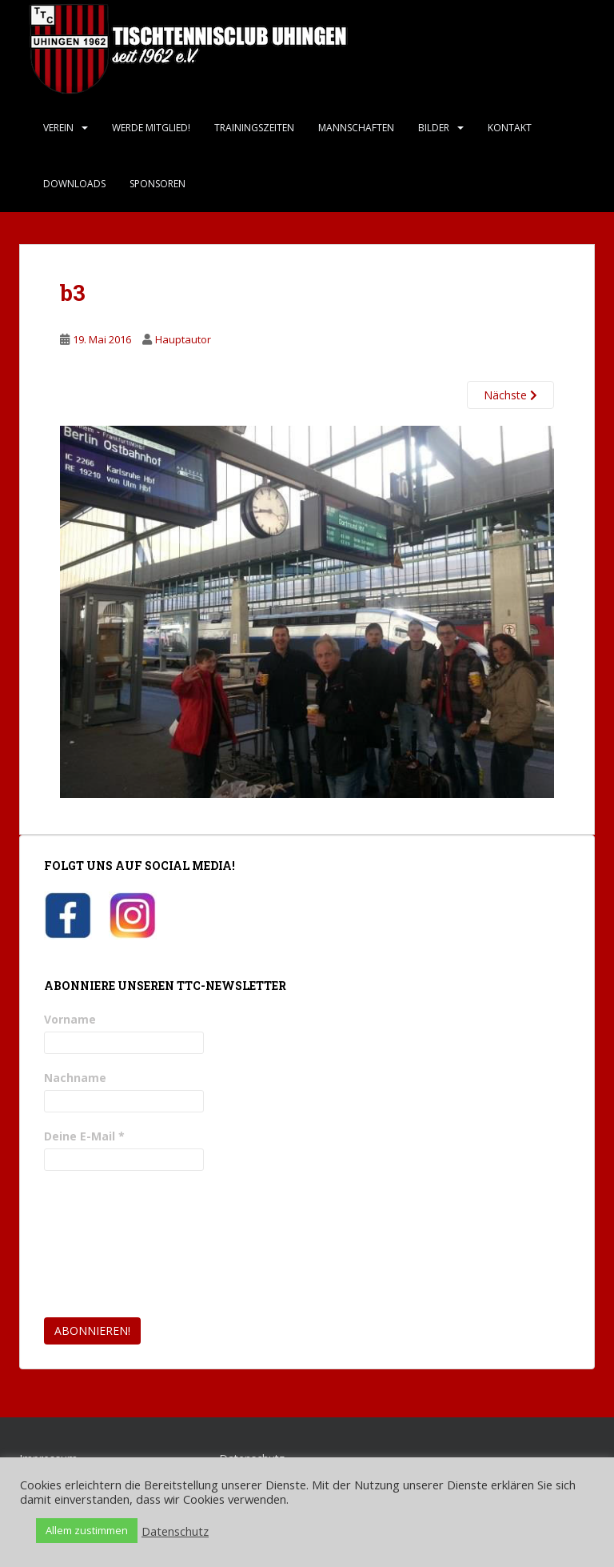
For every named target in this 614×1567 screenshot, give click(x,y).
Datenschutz (175, 1531)
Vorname (70, 1019)
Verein (58, 127)
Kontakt (510, 127)
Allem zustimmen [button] (87, 1530)
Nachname (75, 1077)
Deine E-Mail (84, 1136)
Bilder (433, 127)
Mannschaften (356, 127)
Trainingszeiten (254, 127)
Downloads (74, 183)
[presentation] (109, 1244)
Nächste (510, 395)
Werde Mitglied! (151, 127)
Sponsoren (157, 183)
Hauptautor (183, 339)
